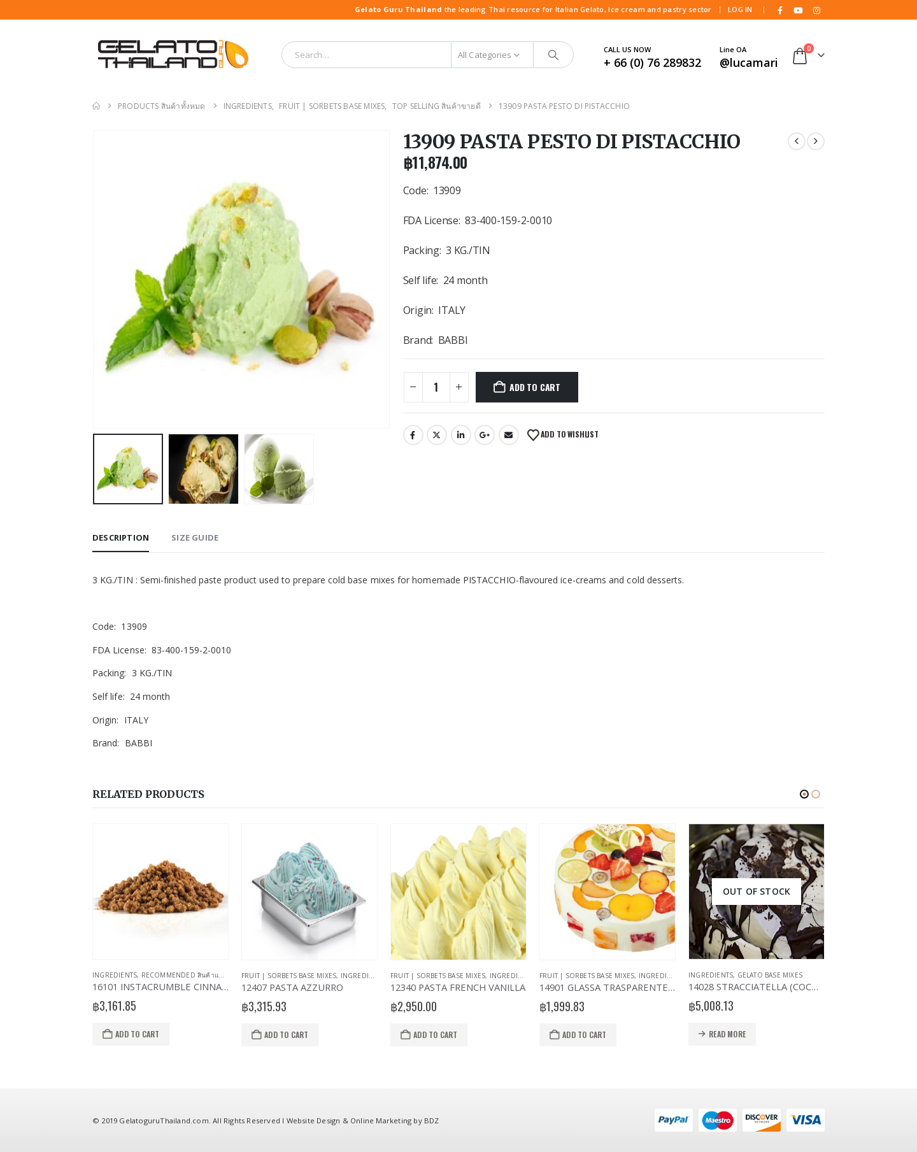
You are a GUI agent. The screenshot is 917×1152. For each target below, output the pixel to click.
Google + (484, 435)
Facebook (413, 435)
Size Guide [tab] (194, 537)
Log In (740, 9)
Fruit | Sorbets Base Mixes (288, 975)
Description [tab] (120, 537)
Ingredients (114, 975)
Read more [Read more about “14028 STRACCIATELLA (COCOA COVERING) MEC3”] (727, 1033)
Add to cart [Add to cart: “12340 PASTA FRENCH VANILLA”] (435, 1034)
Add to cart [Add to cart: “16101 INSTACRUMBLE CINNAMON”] (137, 1033)
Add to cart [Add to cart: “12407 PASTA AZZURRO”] (286, 1034)
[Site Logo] (172, 55)
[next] (816, 141)
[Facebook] (780, 10)
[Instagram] (816, 10)
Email (509, 435)
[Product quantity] (436, 387)
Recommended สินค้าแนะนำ (188, 975)
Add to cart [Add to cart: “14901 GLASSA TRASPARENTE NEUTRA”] (584, 1034)
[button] (804, 794)
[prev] (797, 141)
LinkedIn (461, 435)
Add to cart (534, 387)
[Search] (553, 55)
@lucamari (749, 62)
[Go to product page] (160, 891)
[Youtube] (798, 10)
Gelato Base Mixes (769, 975)
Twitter (437, 435)
